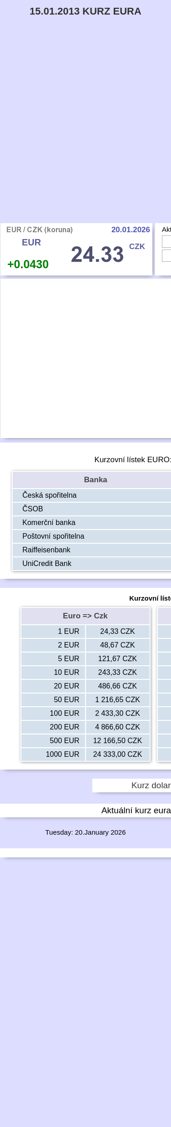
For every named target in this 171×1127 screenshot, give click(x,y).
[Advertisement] (85, 133)
